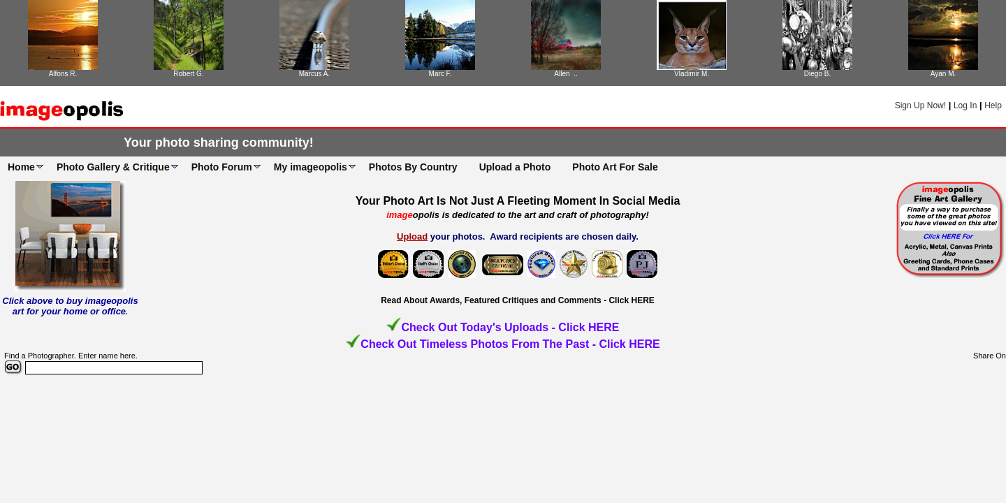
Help (993, 105)
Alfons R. (63, 74)
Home (21, 167)
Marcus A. (314, 74)
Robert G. (188, 74)
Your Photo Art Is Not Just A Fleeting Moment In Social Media (518, 201)
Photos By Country (413, 167)
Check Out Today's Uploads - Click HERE (510, 327)
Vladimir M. (691, 74)
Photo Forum (221, 167)
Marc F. (440, 74)
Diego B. (817, 74)
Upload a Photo (515, 167)
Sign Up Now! (920, 105)
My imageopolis (310, 167)
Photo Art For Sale (614, 167)
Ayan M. (943, 74)
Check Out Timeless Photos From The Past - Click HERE (509, 344)
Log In (965, 105)
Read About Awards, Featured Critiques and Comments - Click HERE (518, 300)
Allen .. (565, 74)
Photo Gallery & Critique (113, 167)
